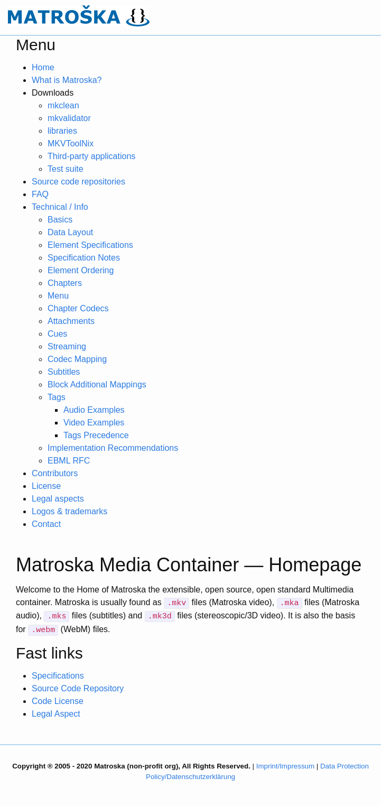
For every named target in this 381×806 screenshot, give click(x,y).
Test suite (65, 168)
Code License (57, 701)
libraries (62, 130)
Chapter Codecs (78, 308)
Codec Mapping (77, 359)
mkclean (63, 105)
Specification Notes (84, 257)
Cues (57, 333)
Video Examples (93, 422)
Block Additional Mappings (97, 384)
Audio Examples (94, 409)
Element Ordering (81, 270)
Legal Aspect (56, 713)
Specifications (58, 675)
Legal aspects (58, 498)
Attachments (71, 321)
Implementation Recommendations (113, 447)
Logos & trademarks (69, 511)
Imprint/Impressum (285, 766)
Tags (57, 397)
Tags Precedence (96, 435)
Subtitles (64, 371)
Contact (46, 524)
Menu (58, 295)
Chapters (65, 283)
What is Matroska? (66, 80)
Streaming (67, 346)
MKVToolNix (71, 143)
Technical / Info (60, 206)
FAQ (40, 194)
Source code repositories (78, 181)
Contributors (55, 473)
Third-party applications (91, 156)
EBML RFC (69, 460)
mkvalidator (69, 118)
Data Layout (70, 232)
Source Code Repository (78, 688)
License (46, 485)
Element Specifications (90, 244)
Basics (60, 219)
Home (43, 67)
